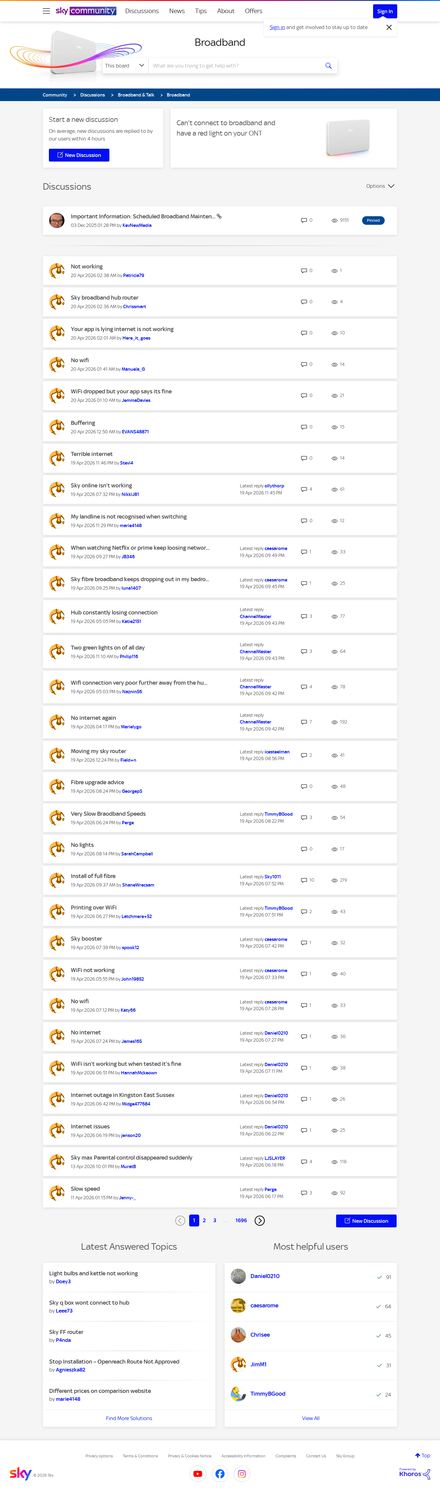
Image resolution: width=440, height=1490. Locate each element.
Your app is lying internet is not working (122, 329)
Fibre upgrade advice (97, 782)
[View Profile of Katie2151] (131, 621)
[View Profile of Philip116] (129, 656)
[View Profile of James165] (132, 1041)
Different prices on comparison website (100, 1390)
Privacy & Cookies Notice (189, 1456)
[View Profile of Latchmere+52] (137, 916)
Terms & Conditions (140, 1456)
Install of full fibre (93, 876)
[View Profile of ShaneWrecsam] (138, 885)
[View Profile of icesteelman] (277, 752)
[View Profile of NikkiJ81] (130, 494)
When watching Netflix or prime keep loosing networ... (140, 547)
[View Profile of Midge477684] (136, 1104)
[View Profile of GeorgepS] (132, 791)
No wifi (80, 360)
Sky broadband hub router (104, 297)
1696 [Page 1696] (241, 1220)
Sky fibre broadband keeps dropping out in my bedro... (140, 579)
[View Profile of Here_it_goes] (136, 338)
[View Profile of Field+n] (128, 760)
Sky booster (86, 938)
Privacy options (99, 1456)
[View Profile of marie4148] (131, 525)
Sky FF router (66, 1331)
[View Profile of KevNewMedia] (137, 225)
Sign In (385, 11)
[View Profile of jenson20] (131, 1135)
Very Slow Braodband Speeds (108, 813)
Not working (87, 266)
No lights (82, 844)
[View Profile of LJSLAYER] (275, 1158)
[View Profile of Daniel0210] (276, 1033)
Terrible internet (92, 453)
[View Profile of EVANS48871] (135, 432)
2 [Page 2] (204, 1220)
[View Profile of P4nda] (63, 1340)
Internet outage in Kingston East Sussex (122, 1094)
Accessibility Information (244, 1456)
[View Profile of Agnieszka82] (70, 1370)
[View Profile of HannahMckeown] (139, 1073)
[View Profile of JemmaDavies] (136, 400)
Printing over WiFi (94, 907)
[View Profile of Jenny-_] (127, 1197)
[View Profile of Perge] (128, 822)
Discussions (142, 11)
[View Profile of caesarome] (276, 548)
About (226, 11)
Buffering (83, 422)
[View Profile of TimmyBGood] (279, 814)
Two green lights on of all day (108, 647)
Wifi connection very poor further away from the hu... (139, 682)
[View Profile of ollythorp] (274, 486)
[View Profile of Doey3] (63, 1281)
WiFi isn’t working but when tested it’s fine (126, 1063)
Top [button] (426, 1455)
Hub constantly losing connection (114, 612)
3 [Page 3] (214, 1220)
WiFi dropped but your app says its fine (121, 391)
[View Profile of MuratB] (128, 1166)
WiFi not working (93, 970)
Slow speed (85, 1188)
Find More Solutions (129, 1418)
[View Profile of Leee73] (64, 1311)
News (177, 11)
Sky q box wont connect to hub (89, 1302)
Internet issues (90, 1126)
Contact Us (316, 1456)
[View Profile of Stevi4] (126, 463)
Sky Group (345, 1456)
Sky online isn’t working (101, 485)
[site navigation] (46, 11)
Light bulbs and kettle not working (93, 1273)
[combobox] (233, 65)
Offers (253, 11)
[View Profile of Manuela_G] (133, 369)
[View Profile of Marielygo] (131, 727)
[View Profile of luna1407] (131, 588)
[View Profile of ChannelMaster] (255, 616)
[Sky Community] (86, 11)
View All (311, 1418)
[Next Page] (260, 1221)
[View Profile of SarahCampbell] (137, 854)
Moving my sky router (98, 751)
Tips (201, 11)
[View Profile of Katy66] (128, 1010)
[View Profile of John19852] (132, 979)
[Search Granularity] (125, 65)
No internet (86, 1032)
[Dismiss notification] (389, 27)
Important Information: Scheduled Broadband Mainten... (144, 216)
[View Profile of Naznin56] (132, 691)
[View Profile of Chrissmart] (134, 306)
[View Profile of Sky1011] (273, 877)
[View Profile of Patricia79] (133, 275)
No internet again (93, 717)
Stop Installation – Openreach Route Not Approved (114, 1361)
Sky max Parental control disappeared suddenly (132, 1157)
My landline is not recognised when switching (129, 516)
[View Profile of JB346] (128, 556)
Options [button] (375, 186)
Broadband (220, 42)
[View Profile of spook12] (130, 947)
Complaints (286, 1456)
